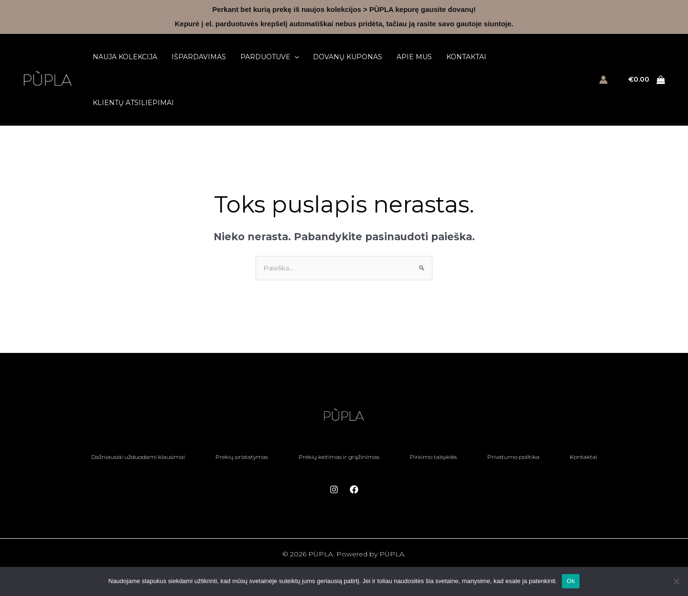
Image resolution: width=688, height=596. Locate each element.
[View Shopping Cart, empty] (647, 80)
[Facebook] (354, 489)
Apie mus (414, 57)
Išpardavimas (199, 57)
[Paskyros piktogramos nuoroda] (603, 79)
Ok (571, 581)
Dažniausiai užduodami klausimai (138, 456)
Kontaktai (466, 57)
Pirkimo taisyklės (433, 456)
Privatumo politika (513, 456)
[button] (294, 57)
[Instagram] (334, 489)
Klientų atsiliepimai (133, 102)
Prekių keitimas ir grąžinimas (339, 456)
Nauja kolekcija (125, 57)
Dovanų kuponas (347, 57)
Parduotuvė (269, 57)
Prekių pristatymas (241, 456)
